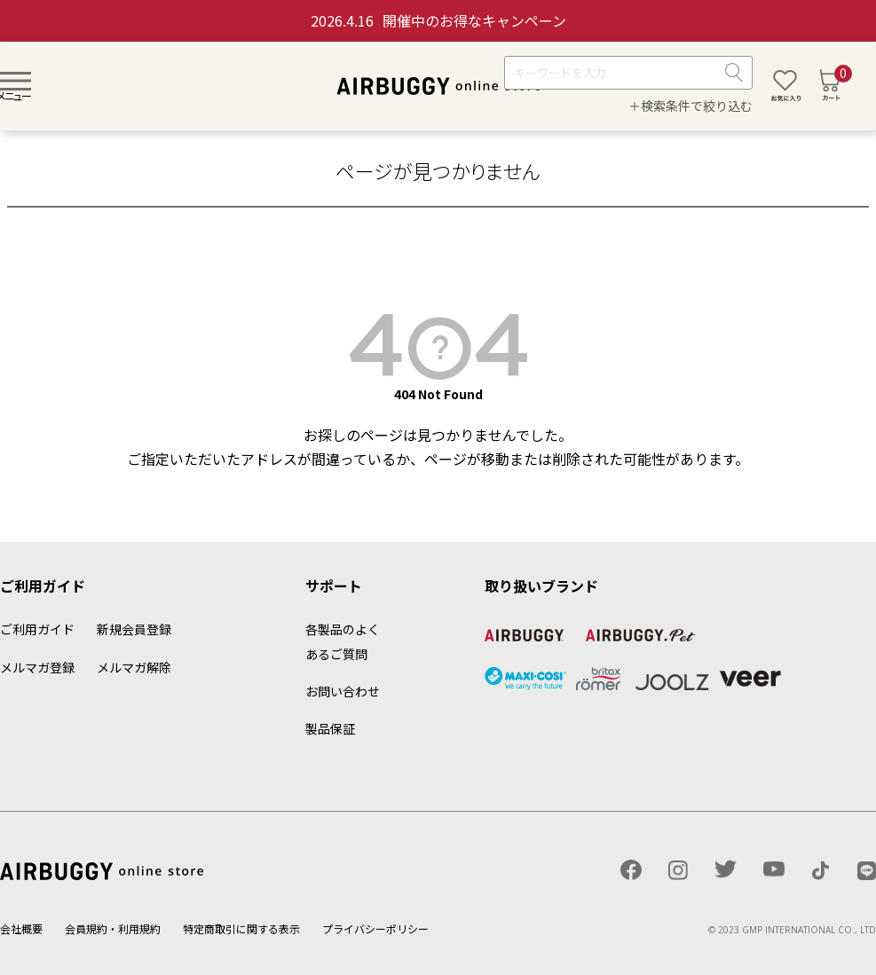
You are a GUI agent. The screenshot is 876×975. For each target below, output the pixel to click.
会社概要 (21, 928)
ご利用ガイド (37, 629)
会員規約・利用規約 (113, 928)
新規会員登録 (134, 629)
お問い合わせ (342, 691)
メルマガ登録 (37, 667)
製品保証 (330, 728)
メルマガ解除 (134, 667)
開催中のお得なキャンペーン (438, 20)
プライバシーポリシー (375, 928)
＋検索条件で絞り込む (690, 105)
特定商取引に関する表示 (241, 928)
